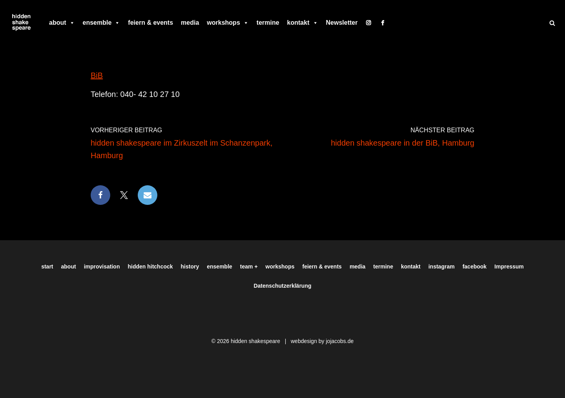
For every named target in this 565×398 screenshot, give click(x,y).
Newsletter (342, 22)
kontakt (302, 23)
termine (268, 22)
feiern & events (150, 22)
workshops (227, 23)
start (47, 266)
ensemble (101, 23)
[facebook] (382, 23)
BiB (97, 75)
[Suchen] (552, 23)
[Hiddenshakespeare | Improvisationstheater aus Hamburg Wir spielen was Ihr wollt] (21, 23)
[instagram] (368, 23)
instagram (441, 266)
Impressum (509, 266)
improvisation (102, 266)
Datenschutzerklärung (282, 286)
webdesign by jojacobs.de (322, 341)
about (62, 23)
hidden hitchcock (150, 266)
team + (249, 266)
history (190, 266)
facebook (475, 266)
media (190, 22)
